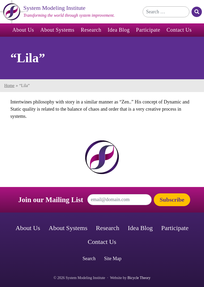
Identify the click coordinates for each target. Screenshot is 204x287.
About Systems (57, 30)
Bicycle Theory (139, 278)
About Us (23, 30)
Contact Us (179, 30)
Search (89, 258)
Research (91, 30)
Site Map (113, 258)
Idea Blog (119, 30)
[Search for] (166, 11)
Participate (148, 30)
